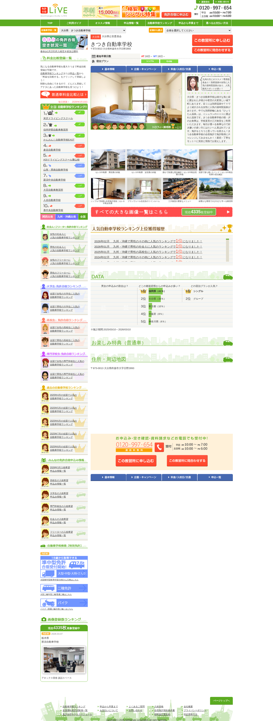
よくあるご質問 (137, 706)
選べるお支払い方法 (217, 23)
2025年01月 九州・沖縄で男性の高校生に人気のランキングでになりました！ (148, 251)
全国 (83, 216)
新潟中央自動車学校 (54, 179)
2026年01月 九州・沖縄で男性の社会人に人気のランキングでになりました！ (148, 246)
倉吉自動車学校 (52, 149)
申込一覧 (74, 73)
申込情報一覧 (131, 23)
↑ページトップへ (221, 700)
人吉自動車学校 (52, 200)
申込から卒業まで (188, 23)
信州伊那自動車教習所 (55, 129)
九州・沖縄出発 (66, 216)
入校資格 (158, 706)
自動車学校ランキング (159, 23)
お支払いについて (109, 710)
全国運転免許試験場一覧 (75, 710)
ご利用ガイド (74, 23)
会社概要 (204, 2)
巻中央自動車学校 (53, 210)
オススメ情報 (102, 23)
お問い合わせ (222, 2)
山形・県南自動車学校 (55, 169)
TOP (50, 23)
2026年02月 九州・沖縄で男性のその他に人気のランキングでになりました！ (148, 241)
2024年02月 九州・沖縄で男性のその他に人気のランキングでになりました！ (148, 257)
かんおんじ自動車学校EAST (59, 139)
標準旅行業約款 (162, 714)
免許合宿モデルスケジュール (77, 714)
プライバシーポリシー (195, 710)
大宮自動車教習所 (53, 189)
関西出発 (47, 216)
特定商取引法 (190, 714)
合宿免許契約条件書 (164, 710)
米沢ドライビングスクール (58, 118)
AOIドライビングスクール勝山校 (61, 159)
